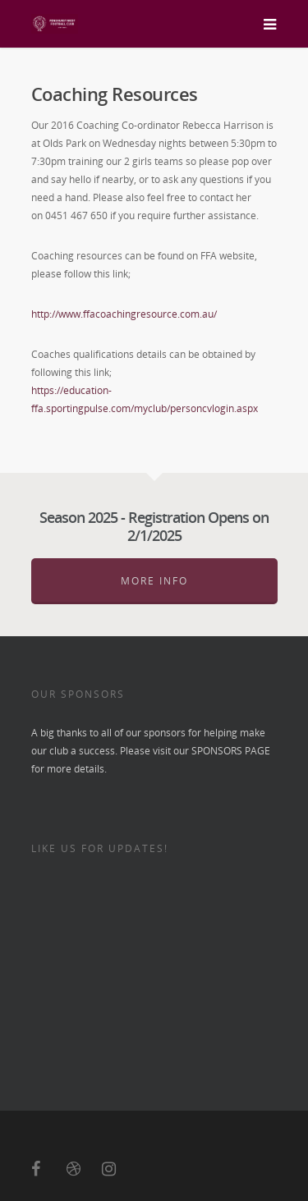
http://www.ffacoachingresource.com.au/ (124, 314)
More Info (154, 581)
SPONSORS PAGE (230, 751)
